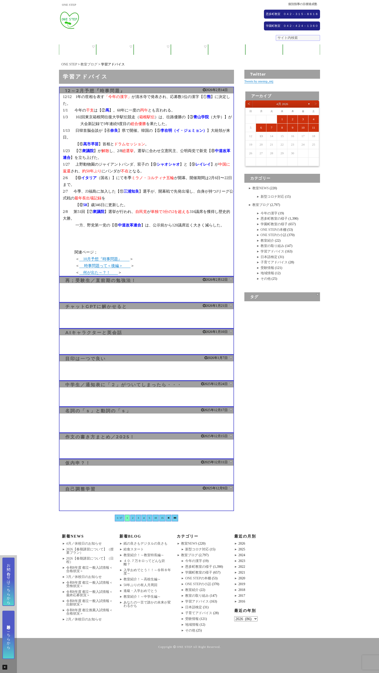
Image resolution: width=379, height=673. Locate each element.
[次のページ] (168, 518)
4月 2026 (282, 104)
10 (155, 518)
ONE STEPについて (77, 49)
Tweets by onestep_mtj (258, 81)
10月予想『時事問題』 (104, 259)
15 (162, 518)
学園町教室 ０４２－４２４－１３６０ (292, 26)
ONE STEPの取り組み (189, 49)
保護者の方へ (114, 49)
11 (313, 127)
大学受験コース (227, 49)
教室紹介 (152, 49)
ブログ (301, 49)
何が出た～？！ (98, 272)
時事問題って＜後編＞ (105, 266)
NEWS (264, 49)
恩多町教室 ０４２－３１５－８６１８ (292, 14)
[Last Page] (175, 518)
